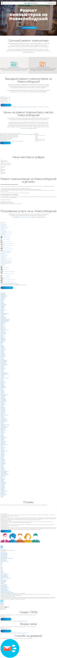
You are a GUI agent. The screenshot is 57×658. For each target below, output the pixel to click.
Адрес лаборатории (4, 584)
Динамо (2, 336)
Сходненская (3, 455)
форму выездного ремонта (19, 70)
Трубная (2, 465)
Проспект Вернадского (4, 426)
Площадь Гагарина (4, 418)
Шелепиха (2, 488)
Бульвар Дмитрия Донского (5, 320)
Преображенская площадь (5, 424)
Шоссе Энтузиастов (4, 490)
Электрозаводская (4, 493)
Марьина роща (3, 382)
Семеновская (3, 442)
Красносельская (3, 362)
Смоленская (3, 445)
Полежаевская (3, 421)
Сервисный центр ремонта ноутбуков (7, 592)
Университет (3, 475)
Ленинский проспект (4, 372)
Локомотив (2, 376)
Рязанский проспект (4, 437)
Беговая (2, 308)
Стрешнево (2, 451)
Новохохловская (3, 399)
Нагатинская (3, 392)
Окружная (2, 402)
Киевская (2, 352)
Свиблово (2, 440)
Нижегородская (3, 395)
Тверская (2, 457)
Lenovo (2, 566)
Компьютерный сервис (4, 590)
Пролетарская (3, 425)
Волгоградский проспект (5, 329)
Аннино (2, 300)
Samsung (2, 570)
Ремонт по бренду (4, 560)
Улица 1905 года (3, 470)
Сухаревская (3, 454)
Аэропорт (2, 302)
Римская (2, 434)
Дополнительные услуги (5, 561)
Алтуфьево (2, 298)
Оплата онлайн (3, 582)
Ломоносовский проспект (5, 377)
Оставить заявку (3, 609)
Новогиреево (3, 396)
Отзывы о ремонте (4, 585)
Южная (2, 495)
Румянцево (2, 436)
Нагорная (2, 393)
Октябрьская (3, 403)
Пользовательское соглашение (22, 106)
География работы (4, 588)
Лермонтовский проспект (5, 373)
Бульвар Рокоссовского (4, 321)
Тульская (2, 466)
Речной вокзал (3, 432)
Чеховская (2, 485)
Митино (2, 389)
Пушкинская (3, 429)
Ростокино (2, 435)
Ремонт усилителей (4, 557)
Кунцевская (2, 369)
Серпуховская (3, 443)
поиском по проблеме (25, 217)
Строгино (2, 452)
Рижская (2, 433)
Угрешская (2, 469)
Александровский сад (4, 295)
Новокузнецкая (3, 398)
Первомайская (3, 412)
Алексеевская (3, 296)
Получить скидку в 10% (28, 27)
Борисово (2, 315)
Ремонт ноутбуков (4, 552)
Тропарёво (2, 464)
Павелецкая (3, 407)
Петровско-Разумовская (5, 414)
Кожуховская (3, 354)
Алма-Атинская (3, 297)
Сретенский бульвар (4, 450)
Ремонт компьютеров (4, 553)
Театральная (3, 458)
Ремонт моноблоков (4, 555)
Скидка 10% (9, 3)
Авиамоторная (3, 292)
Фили (1, 477)
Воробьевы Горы (3, 332)
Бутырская (2, 323)
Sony (1, 567)
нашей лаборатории (31, 134)
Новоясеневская (3, 400)
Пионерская (3, 416)
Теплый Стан (3, 460)
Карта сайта (2, 595)
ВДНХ (1, 325)
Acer (1, 562)
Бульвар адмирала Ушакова (5, 319)
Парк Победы (3, 410)
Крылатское (2, 366)
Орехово (2, 405)
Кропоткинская (3, 365)
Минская (2, 388)
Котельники (3, 359)
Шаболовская (3, 487)
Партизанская (3, 411)
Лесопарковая (3, 374)
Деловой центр (3, 335)
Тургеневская (3, 467)
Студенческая (3, 453)
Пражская (2, 423)
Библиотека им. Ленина (5, 313)
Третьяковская (3, 463)
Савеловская (3, 438)
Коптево (2, 358)
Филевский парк (3, 476)
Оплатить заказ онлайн (4, 0)
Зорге (1, 344)
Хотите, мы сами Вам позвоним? (6, 287)
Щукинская (2, 492)
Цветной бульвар (3, 482)
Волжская (2, 330)
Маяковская (2, 384)
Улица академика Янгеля (5, 471)
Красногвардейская (4, 360)
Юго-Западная (3, 494)
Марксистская (3, 381)
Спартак (2, 448)
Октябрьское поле (4, 404)
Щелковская (3, 491)
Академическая (3, 294)
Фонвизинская (3, 478)
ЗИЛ (1, 343)
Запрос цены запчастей (5, 575)
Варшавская (3, 324)
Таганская (2, 456)
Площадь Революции (4, 420)
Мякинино (2, 391)
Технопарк (2, 461)
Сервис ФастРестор (28, 3)
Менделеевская (3, 387)
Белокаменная (3, 309)
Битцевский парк (3, 314)
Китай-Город (3, 353)
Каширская (2, 351)
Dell (1, 569)
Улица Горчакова (3, 472)
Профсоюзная (3, 428)
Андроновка (3, 299)
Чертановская (3, 484)
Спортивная (3, 449)
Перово (2, 413)
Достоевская (3, 340)
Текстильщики (3, 459)
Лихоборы (2, 375)
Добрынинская (3, 338)
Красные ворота (3, 363)
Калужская (2, 348)
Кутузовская (2, 371)
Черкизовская (3, 483)
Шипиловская (3, 489)
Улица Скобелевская (4, 473)
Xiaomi (2, 571)
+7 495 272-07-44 (51, 3)
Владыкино (2, 327)
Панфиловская (3, 408)
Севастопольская (3, 441)
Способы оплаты (3, 581)
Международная (3, 386)
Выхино (2, 334)
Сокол (2, 446)
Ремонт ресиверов (4, 556)
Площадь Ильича (3, 419)
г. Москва (53, 0)
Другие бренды (18, 595)
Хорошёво (2, 480)
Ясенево (2, 496)
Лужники (2, 379)
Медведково (3, 385)
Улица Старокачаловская (5, 474)
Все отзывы (6, 531)
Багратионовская (3, 304)
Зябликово (2, 345)
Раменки (2, 431)
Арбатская (2, 301)
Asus (1, 564)
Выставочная (3, 333)
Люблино (2, 380)
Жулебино (2, 342)
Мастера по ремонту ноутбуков (6, 591)
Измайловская (3, 347)
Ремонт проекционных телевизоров (7, 558)
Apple (1, 563)
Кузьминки (2, 368)
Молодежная (3, 390)
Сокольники (3, 447)
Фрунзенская (3, 479)
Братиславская (3, 318)
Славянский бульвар (4, 444)
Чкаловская (2, 486)
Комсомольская (3, 356)
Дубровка (2, 341)
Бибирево (2, 312)
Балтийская (2, 305)
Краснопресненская (4, 361)
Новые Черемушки (4, 401)
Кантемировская (3, 349)
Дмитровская (3, 337)
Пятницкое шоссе (3, 430)
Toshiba (2, 568)
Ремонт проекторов (4, 554)
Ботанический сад (4, 317)
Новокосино (3, 397)
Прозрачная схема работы (5, 587)
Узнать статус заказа (4, 579)
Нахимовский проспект (4, 394)
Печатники (2, 415)
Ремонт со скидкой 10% (4, 573)
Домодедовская (3, 339)
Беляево (2, 311)
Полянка (2, 422)
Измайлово (2, 346)
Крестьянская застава (4, 364)
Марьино (2, 383)
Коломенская (3, 355)
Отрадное (2, 406)
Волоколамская (3, 331)
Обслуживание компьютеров (5, 577)
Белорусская (3, 310)
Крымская (2, 367)
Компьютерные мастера (5, 589)
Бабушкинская (3, 303)
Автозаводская (3, 293)
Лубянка (2, 378)
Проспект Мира (3, 427)
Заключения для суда (4, 576)
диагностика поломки (43, 68)
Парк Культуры (3, 409)
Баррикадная (3, 306)
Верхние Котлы (3, 326)
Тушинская (2, 468)
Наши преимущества (4, 586)
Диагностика (2, 134)
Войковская (2, 328)
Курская (2, 370)
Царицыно (2, 481)
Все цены (5, 142)
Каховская (2, 350)
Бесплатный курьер (4, 574)
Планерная (2, 417)
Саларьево (2, 439)
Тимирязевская (3, 462)
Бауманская (2, 307)
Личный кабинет (12, 0)
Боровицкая (3, 316)
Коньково (2, 357)
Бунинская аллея (3, 322)
